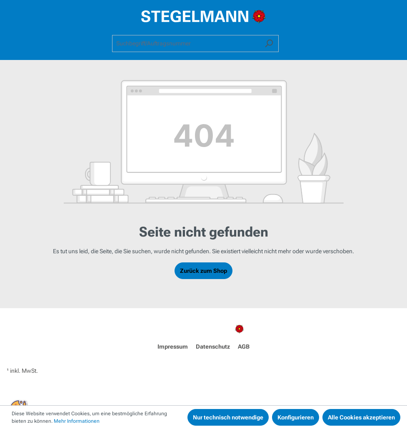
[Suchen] (269, 43)
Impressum (172, 346)
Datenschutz (213, 346)
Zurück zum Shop (203, 270)
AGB (244, 346)
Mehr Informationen (77, 421)
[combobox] (186, 43)
